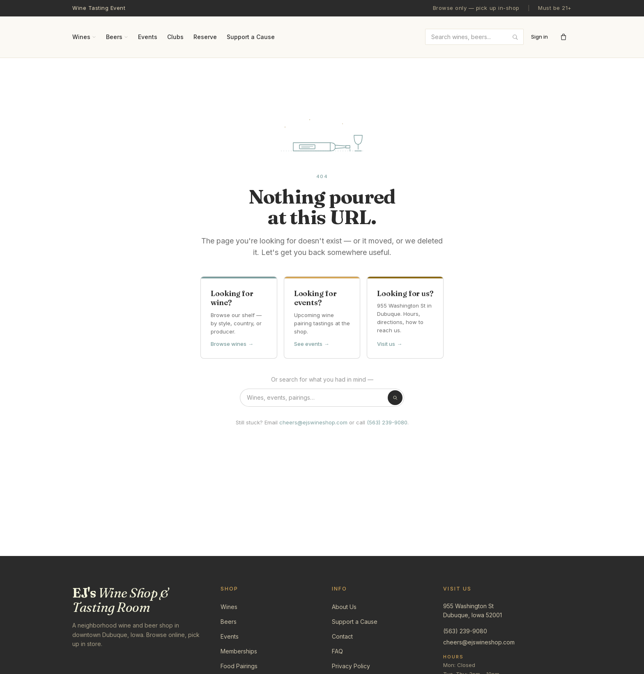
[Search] (395, 397)
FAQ (337, 651)
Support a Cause (251, 36)
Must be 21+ (555, 8)
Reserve (205, 36)
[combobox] (474, 37)
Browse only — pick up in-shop (476, 8)
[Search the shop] (322, 398)
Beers (117, 36)
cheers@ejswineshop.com (313, 422)
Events (147, 36)
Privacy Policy (351, 665)
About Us (344, 606)
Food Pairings (239, 665)
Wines (84, 36)
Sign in (539, 36)
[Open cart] (563, 37)
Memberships (239, 651)
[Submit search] (515, 37)
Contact (342, 636)
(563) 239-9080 (387, 422)
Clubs (175, 36)
